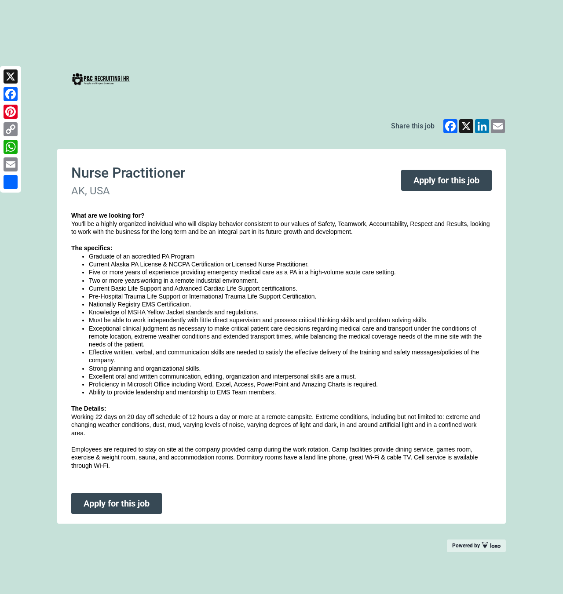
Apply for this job (446, 180)
